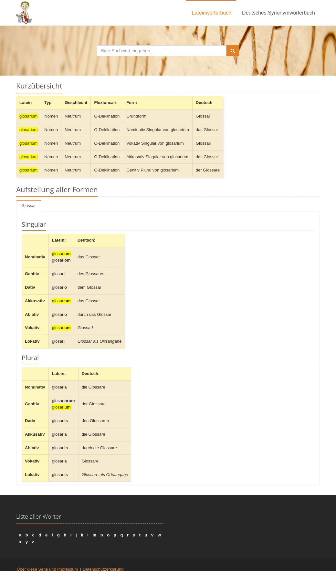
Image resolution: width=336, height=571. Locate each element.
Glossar (28, 205)
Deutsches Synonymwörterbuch (278, 13)
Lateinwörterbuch (211, 13)
